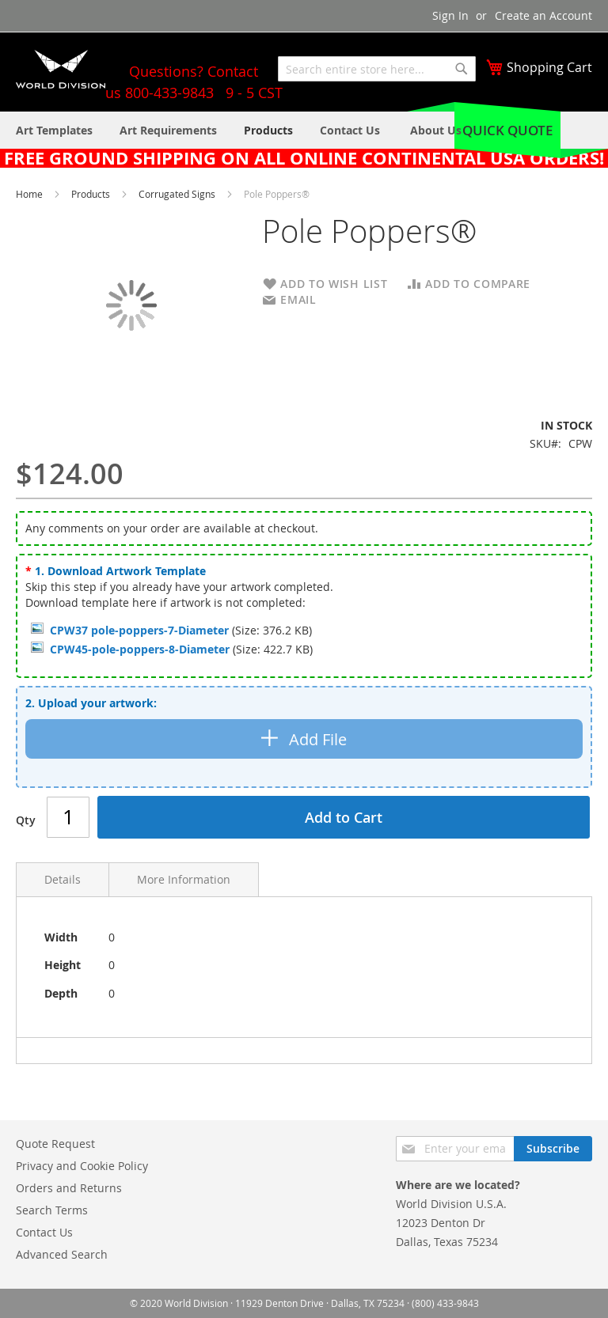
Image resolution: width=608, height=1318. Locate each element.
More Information (183, 879)
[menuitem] (436, 130)
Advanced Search (62, 1254)
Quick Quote (507, 130)
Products (91, 193)
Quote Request (55, 1143)
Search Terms (52, 1210)
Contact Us (44, 1232)
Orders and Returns (69, 1187)
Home (30, 193)
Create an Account (543, 15)
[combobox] (377, 68)
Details (62, 879)
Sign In (450, 15)
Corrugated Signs (178, 193)
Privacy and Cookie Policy (82, 1165)
